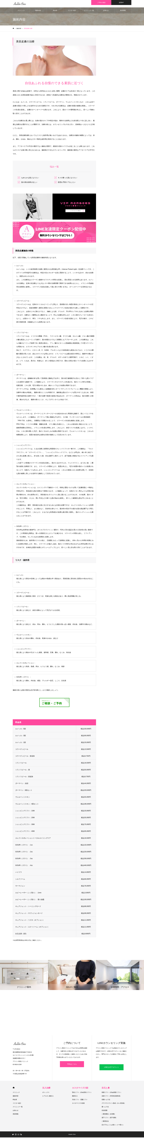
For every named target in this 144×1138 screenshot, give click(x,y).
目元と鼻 (106, 1088)
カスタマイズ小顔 (80, 1088)
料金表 (55, 11)
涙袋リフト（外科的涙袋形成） (111, 1096)
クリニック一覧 (89, 11)
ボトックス (45, 1093)
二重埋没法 (105, 1122)
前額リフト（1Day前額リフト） (112, 1093)
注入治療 (46, 1088)
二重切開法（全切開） (109, 1114)
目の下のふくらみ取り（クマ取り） (113, 1125)
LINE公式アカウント (111, 1068)
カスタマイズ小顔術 (78, 1104)
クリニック (21, 11)
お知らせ (106, 11)
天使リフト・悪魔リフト (80, 1100)
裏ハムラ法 (105, 1107)
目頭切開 (104, 1111)
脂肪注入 (75, 1096)
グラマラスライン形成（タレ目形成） (114, 1104)
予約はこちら (72, 1065)
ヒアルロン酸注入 (48, 1096)
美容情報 (123, 11)
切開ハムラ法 (106, 1100)
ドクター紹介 (72, 11)
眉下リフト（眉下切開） (109, 1118)
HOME (13, 1088)
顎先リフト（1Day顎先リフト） (82, 1093)
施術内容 (38, 11)
